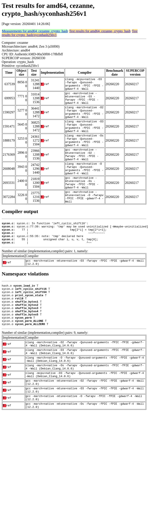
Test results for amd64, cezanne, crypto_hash (100, 31)
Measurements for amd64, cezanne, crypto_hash (35, 31)
